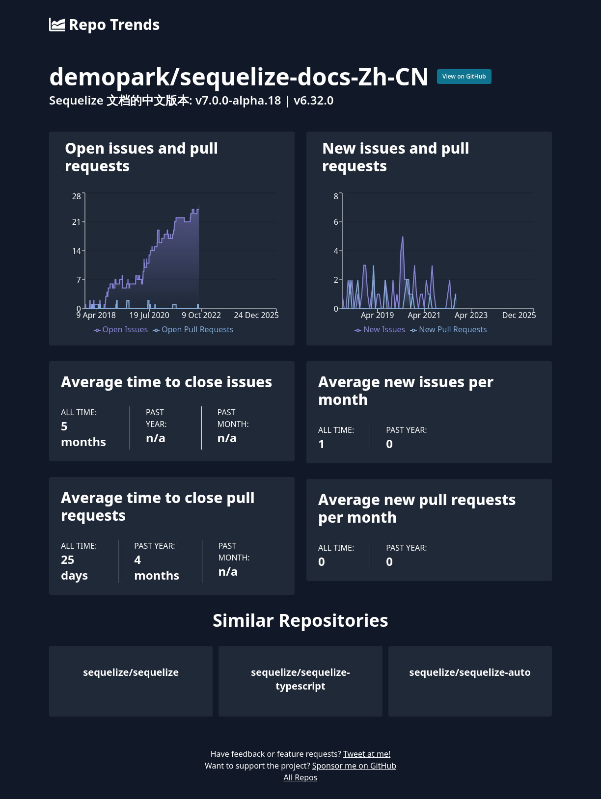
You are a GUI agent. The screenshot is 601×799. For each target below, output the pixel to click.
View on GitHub (464, 76)
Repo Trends (104, 24)
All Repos (301, 777)
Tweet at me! (366, 753)
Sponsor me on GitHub (354, 765)
